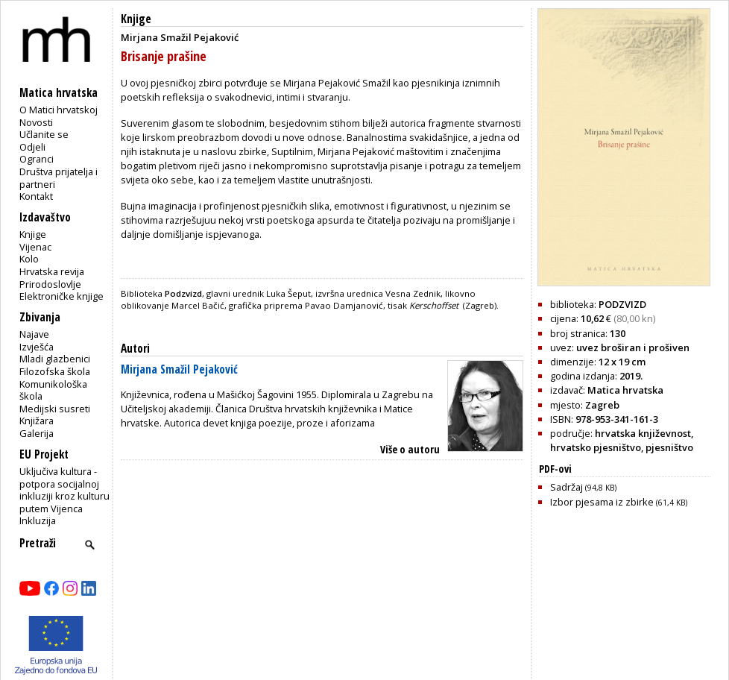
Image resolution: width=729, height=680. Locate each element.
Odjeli (32, 147)
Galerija (36, 433)
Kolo (29, 258)
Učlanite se (44, 134)
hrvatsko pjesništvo (595, 447)
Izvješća (36, 346)
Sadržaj (583, 487)
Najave (34, 334)
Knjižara (36, 420)
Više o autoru (410, 449)
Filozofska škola (54, 371)
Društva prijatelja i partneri (58, 178)
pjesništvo (669, 447)
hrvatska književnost (643, 433)
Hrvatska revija (51, 271)
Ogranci (36, 159)
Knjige (32, 234)
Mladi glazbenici (54, 358)
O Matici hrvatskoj (58, 109)
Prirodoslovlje (50, 284)
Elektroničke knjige (61, 296)
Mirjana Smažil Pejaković (179, 369)
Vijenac (35, 247)
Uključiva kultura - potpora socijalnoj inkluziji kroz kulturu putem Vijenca (64, 490)
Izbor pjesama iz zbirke (618, 502)
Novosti (36, 122)
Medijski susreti (54, 408)
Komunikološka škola (53, 390)
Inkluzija (37, 520)
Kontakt (36, 196)
